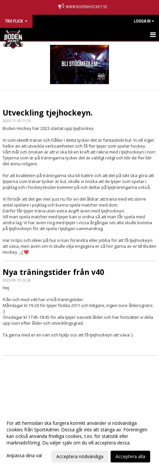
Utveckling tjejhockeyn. (48, 112)
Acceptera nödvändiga (79, 456)
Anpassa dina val (24, 456)
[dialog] (79, 439)
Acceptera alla (130, 456)
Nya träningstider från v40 (53, 272)
